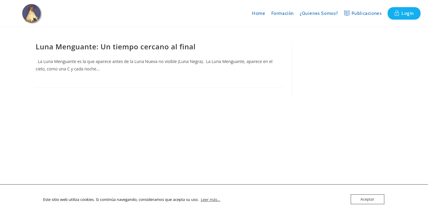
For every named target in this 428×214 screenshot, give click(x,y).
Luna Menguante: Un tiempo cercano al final (116, 46)
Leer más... (210, 199)
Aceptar (367, 199)
